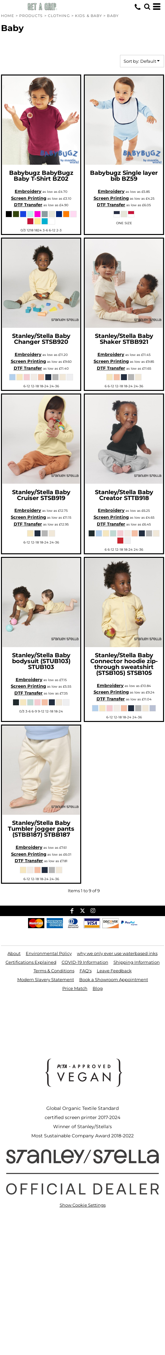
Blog (98, 988)
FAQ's (86, 970)
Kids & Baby (88, 15)
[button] (147, 6)
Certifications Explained (31, 962)
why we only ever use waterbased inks (117, 953)
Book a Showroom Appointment (113, 979)
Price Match (74, 988)
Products (31, 15)
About (14, 953)
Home (7, 15)
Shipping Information (136, 962)
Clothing (59, 15)
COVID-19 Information (85, 962)
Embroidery (28, 191)
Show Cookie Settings (83, 1205)
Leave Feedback (114, 970)
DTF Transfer (28, 204)
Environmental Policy (49, 953)
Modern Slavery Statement (45, 979)
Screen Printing (28, 198)
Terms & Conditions (54, 970)
